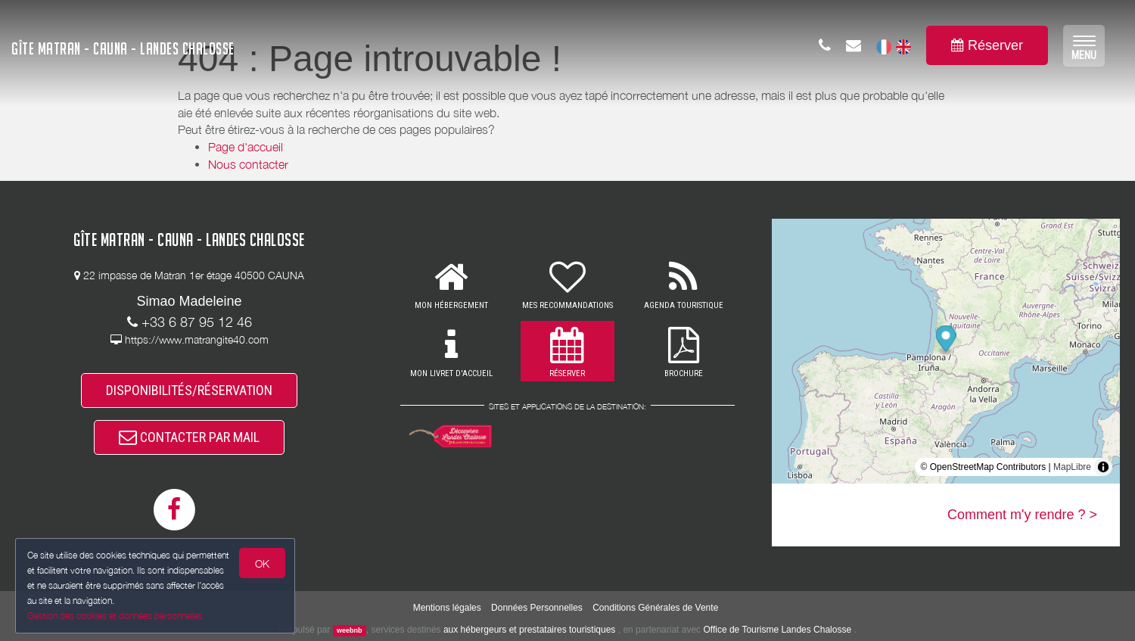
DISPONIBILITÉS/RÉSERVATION (189, 390)
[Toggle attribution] (1103, 467)
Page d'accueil (245, 147)
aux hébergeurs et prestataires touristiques (529, 629)
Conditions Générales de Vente (655, 607)
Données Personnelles (537, 607)
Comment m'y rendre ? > (1022, 514)
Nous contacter (248, 164)
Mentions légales (447, 607)
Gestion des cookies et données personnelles (115, 615)
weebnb (349, 630)
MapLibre (1072, 467)
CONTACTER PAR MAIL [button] (189, 437)
